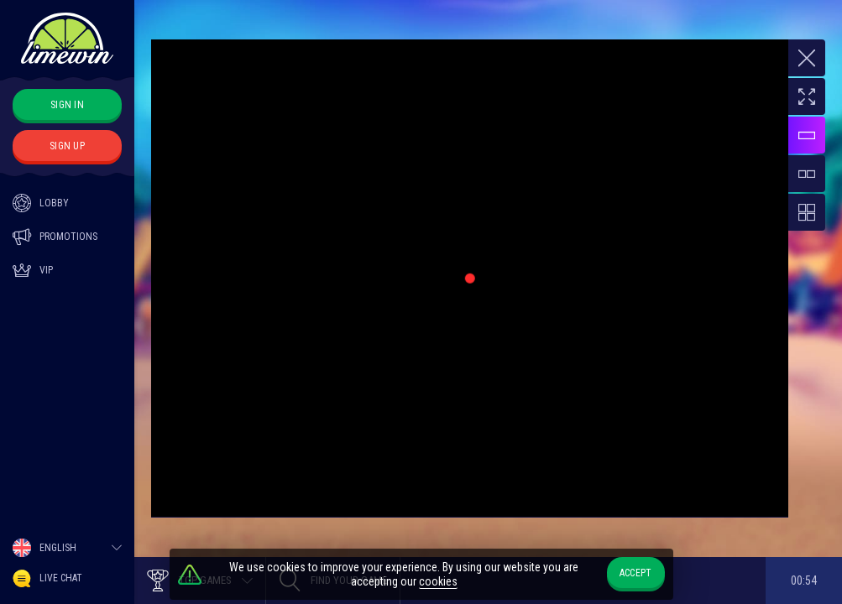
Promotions (55, 236)
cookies (438, 581)
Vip (33, 270)
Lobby (41, 203)
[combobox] (67, 547)
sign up (67, 146)
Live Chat (47, 578)
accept (636, 573)
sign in (67, 105)
